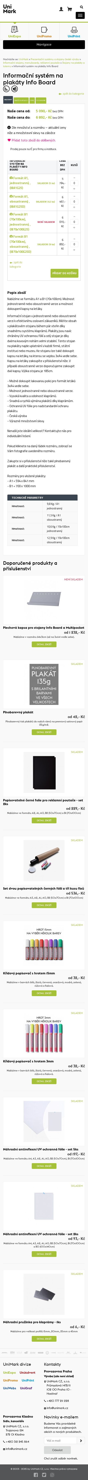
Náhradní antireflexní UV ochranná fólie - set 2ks (40, 1234)
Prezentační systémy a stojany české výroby (55, 59)
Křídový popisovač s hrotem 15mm (29, 973)
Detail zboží (44, 644)
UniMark (23, 59)
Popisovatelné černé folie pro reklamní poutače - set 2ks (43, 802)
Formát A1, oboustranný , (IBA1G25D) (20, 201)
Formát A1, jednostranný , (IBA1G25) (20, 183)
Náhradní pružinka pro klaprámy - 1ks (32, 1322)
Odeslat (57, 1450)
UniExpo (9, 1372)
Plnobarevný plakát (18, 712)
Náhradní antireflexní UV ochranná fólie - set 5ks (40, 1149)
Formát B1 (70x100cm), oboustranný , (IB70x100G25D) (20, 244)
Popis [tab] (32, 100)
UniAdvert (27, 1372)
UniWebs (9, 1388)
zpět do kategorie (16, 264)
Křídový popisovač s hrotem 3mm (28, 1061)
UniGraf (26, 1388)
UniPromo (10, 1380)
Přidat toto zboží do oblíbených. (31, 140)
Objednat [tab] (8, 99)
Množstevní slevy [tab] (21, 100)
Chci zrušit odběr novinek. (61, 1458)
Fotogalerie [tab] (40, 100)
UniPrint (28, 1380)
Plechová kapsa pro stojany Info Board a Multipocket (43, 627)
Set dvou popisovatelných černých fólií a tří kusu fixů (43, 888)
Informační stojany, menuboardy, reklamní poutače (31, 62)
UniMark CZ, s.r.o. (40, 1468)
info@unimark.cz (57, 1408)
